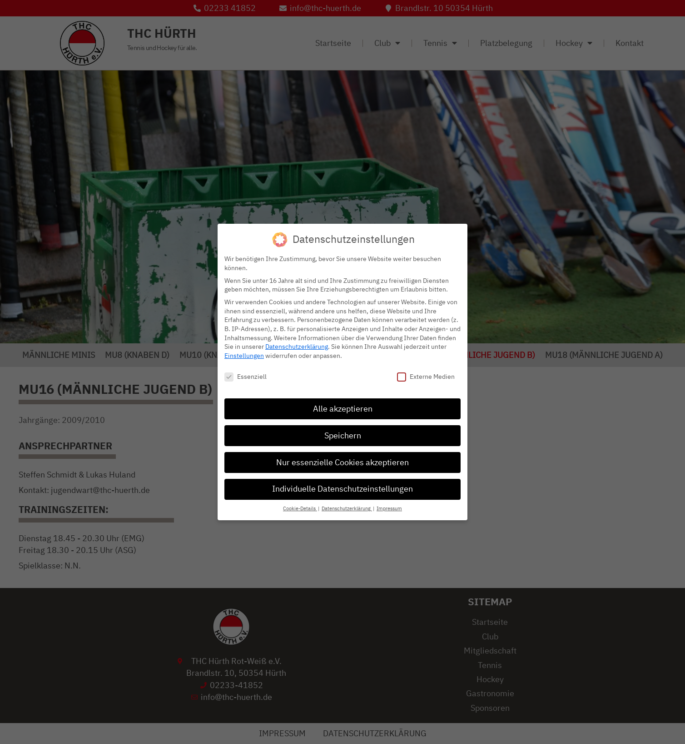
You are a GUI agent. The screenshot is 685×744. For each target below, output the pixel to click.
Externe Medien (426, 376)
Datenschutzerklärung (296, 346)
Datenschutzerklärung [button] (347, 508)
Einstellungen (244, 355)
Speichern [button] (342, 435)
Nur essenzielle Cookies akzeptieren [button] (342, 462)
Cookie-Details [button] (300, 508)
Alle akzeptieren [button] (342, 408)
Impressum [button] (389, 508)
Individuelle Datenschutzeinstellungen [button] (342, 488)
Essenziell (245, 376)
